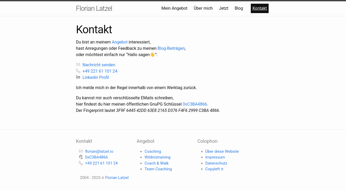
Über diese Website (222, 151)
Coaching (153, 151)
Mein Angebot (174, 8)
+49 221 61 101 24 (97, 71)
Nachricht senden (95, 64)
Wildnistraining (158, 157)
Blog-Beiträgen (171, 48)
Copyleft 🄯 (214, 169)
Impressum (215, 157)
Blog (239, 8)
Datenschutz (216, 163)
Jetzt (224, 8)
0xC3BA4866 (195, 104)
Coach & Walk (157, 163)
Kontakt (259, 8)
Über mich (204, 8)
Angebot (119, 42)
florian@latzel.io (99, 151)
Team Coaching (158, 169)
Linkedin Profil (92, 77)
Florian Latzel (94, 8)
